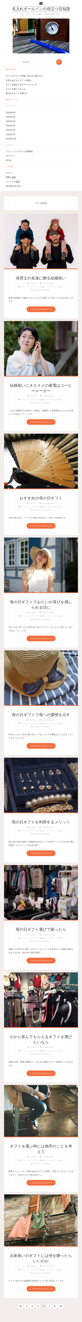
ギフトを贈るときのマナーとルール (21, 85)
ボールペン (11, 156)
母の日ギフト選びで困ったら (41, 929)
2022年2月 (10, 130)
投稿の (11, 177)
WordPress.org (13, 186)
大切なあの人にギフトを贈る (18, 80)
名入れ (9, 160)
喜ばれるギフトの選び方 (16, 93)
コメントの (13, 182)
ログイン (10, 173)
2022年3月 (10, 125)
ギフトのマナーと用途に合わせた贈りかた (24, 76)
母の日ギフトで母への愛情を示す (41, 714)
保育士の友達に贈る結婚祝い (41, 278)
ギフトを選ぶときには (15, 89)
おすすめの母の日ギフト (41, 498)
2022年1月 (10, 134)
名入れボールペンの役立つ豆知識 (41, 9)
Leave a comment (42, 290)
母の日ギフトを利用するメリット (41, 822)
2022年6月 (11, 112)
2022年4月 (11, 121)
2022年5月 (10, 117)
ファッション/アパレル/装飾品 (19, 151)
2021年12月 (11, 139)
